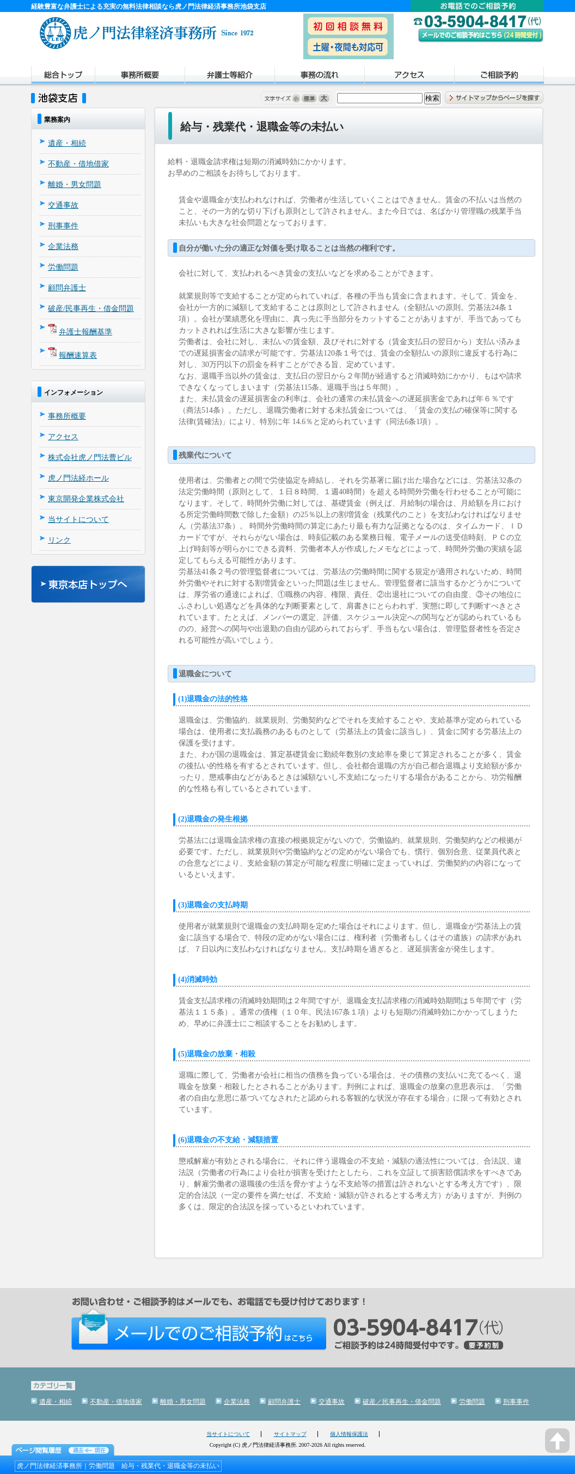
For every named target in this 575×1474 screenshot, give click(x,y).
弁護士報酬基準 (85, 332)
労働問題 (63, 267)
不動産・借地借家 (78, 164)
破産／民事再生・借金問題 (402, 1401)
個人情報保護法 (349, 1434)
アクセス (409, 76)
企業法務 (63, 246)
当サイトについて (78, 519)
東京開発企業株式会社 (86, 499)
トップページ (63, 76)
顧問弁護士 (67, 288)
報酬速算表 (78, 355)
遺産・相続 (67, 143)
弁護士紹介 (229, 76)
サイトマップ (290, 1434)
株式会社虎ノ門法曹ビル (90, 457)
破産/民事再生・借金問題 (91, 308)
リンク (59, 540)
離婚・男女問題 (74, 185)
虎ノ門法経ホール (78, 478)
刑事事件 (63, 226)
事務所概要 (140, 76)
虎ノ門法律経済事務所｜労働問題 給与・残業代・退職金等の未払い (118, 1466)
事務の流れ (319, 76)
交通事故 (63, 205)
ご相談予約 (499, 76)
